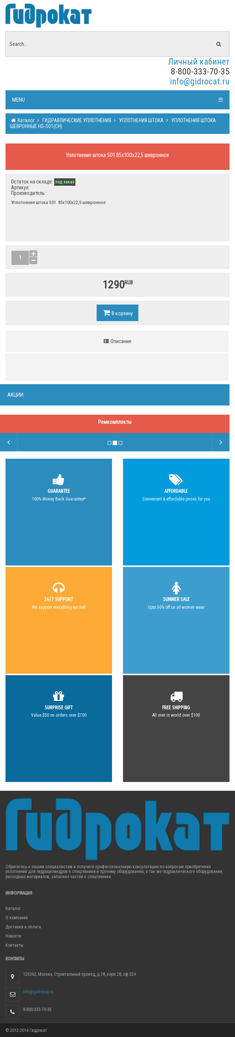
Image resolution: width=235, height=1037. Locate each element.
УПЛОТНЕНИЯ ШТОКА (141, 120)
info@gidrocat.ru (200, 81)
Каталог (25, 120)
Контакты (14, 945)
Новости (13, 936)
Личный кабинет (199, 62)
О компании (16, 917)
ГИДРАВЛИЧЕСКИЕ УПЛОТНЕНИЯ (76, 120)
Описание (117, 341)
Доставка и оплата (23, 926)
